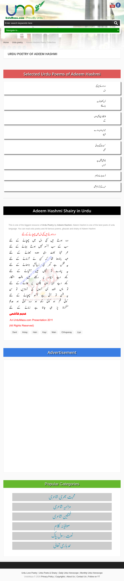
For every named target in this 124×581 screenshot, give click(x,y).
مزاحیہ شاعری (62, 506)
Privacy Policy (47, 576)
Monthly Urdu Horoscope (91, 573)
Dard (14, 332)
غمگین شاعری (62, 516)
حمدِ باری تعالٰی (62, 545)
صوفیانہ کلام (62, 525)
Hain (35, 332)
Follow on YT (94, 576)
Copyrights (60, 576)
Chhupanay (66, 332)
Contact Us (81, 576)
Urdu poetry (17, 42)
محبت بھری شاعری (62, 496)
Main (54, 332)
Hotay (24, 332)
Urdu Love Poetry (29, 573)
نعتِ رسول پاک (62, 535)
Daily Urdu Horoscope (68, 573)
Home (6, 42)
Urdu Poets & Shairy (48, 573)
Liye (79, 332)
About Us (70, 576)
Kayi (44, 332)
